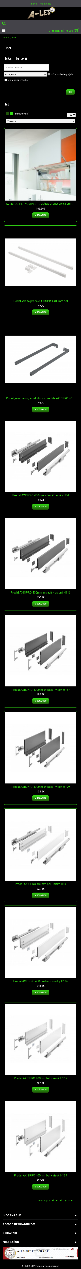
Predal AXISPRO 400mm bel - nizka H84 (40, 884)
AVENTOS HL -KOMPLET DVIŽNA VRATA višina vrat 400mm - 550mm (41, 204)
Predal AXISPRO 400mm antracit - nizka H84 (40, 495)
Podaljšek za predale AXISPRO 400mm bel (40, 301)
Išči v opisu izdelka (16, 80)
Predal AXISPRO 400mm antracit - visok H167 (40, 689)
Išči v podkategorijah (60, 74)
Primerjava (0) (22, 113)
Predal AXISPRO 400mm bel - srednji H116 (40, 981)
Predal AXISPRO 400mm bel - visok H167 (40, 1078)
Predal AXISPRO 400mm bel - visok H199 (40, 1175)
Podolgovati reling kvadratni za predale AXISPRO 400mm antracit (41, 398)
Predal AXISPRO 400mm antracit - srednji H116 (40, 592)
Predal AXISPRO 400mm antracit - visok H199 (40, 787)
